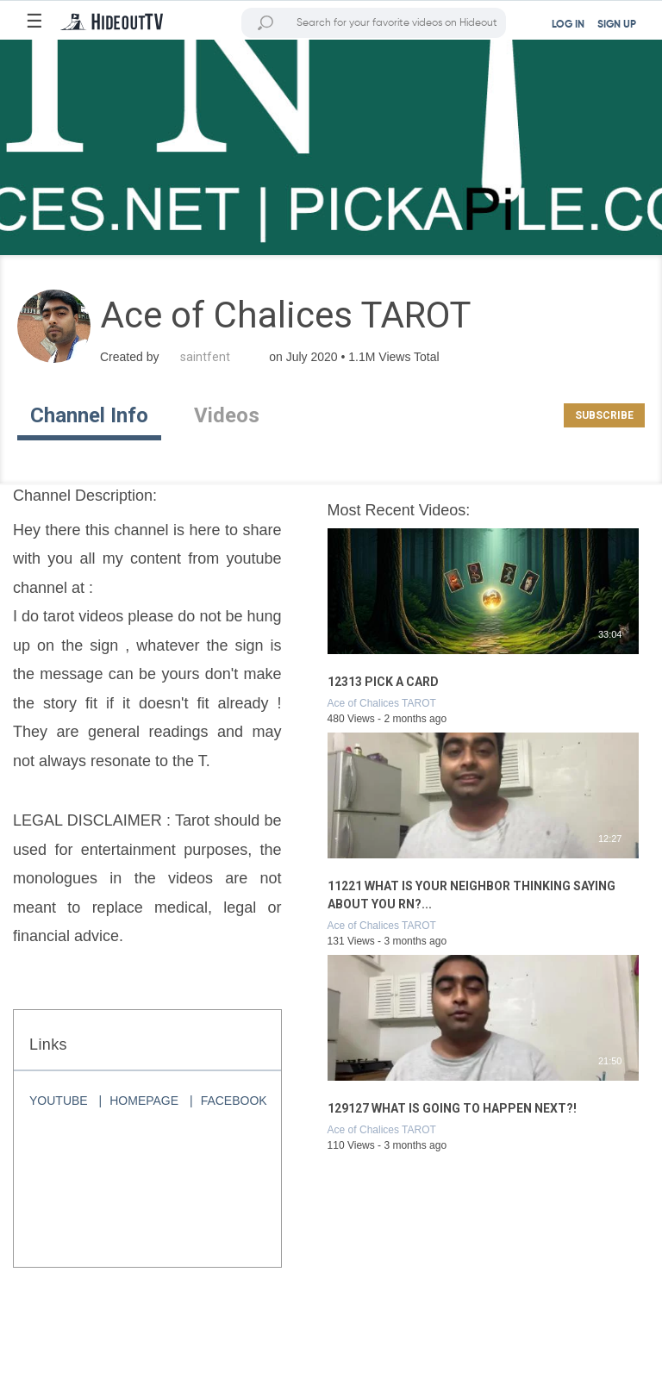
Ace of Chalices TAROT (382, 703)
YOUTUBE (58, 1100)
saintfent (205, 357)
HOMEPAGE (143, 1100)
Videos (226, 415)
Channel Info (89, 415)
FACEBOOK (234, 1100)
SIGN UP (616, 25)
